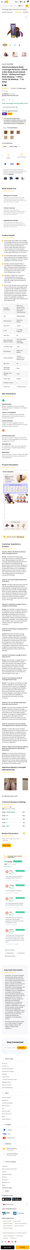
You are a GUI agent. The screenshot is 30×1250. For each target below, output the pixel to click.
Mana (3, 1185)
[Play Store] (17, 1200)
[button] (17, 2)
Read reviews (8, 866)
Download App (6, 1097)
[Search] (27, 5)
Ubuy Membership (7, 1087)
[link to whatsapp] (10, 45)
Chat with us (20, 537)
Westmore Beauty (7, 12)
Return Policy (6, 1105)
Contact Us (5, 1066)
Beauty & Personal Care (15, 9)
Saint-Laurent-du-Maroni (9, 1169)
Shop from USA (7, 1221)
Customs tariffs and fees (9, 1079)
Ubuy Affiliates (6, 1119)
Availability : (5, 94)
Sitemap (4, 1074)
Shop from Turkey (8, 1228)
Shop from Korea (7, 1226)
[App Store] (7, 1200)
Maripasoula (5, 1182)
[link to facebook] (15, 45)
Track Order (5, 1077)
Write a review (6, 845)
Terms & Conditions (8, 1236)
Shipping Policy (6, 1082)
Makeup (24, 9)
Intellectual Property (8, 1071)
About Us (4, 1063)
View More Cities (7, 1188)
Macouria (5, 1180)
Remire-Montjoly (7, 1174)
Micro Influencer (6, 1085)
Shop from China (19, 1226)
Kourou (4, 1171)
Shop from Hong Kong (20, 1223)
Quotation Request (7, 1069)
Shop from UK (17, 1221)
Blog (3, 1116)
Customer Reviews (7, 1103)
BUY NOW (22, 1247)
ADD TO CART (7, 1247)
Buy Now (11, 174)
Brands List (5, 1100)
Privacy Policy (19, 1236)
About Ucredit (6, 1111)
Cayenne (4, 1166)
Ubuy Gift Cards (6, 1114)
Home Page (5, 9)
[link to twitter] (19, 45)
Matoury (4, 1177)
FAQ (3, 1108)
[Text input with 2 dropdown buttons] (9, 6)
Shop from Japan (7, 1223)
